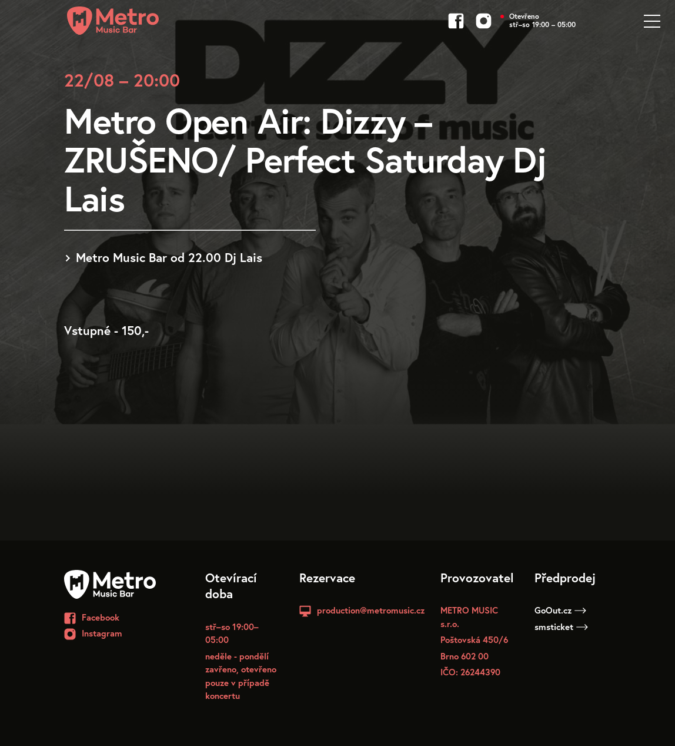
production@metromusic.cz (371, 610)
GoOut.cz (560, 610)
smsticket (561, 626)
